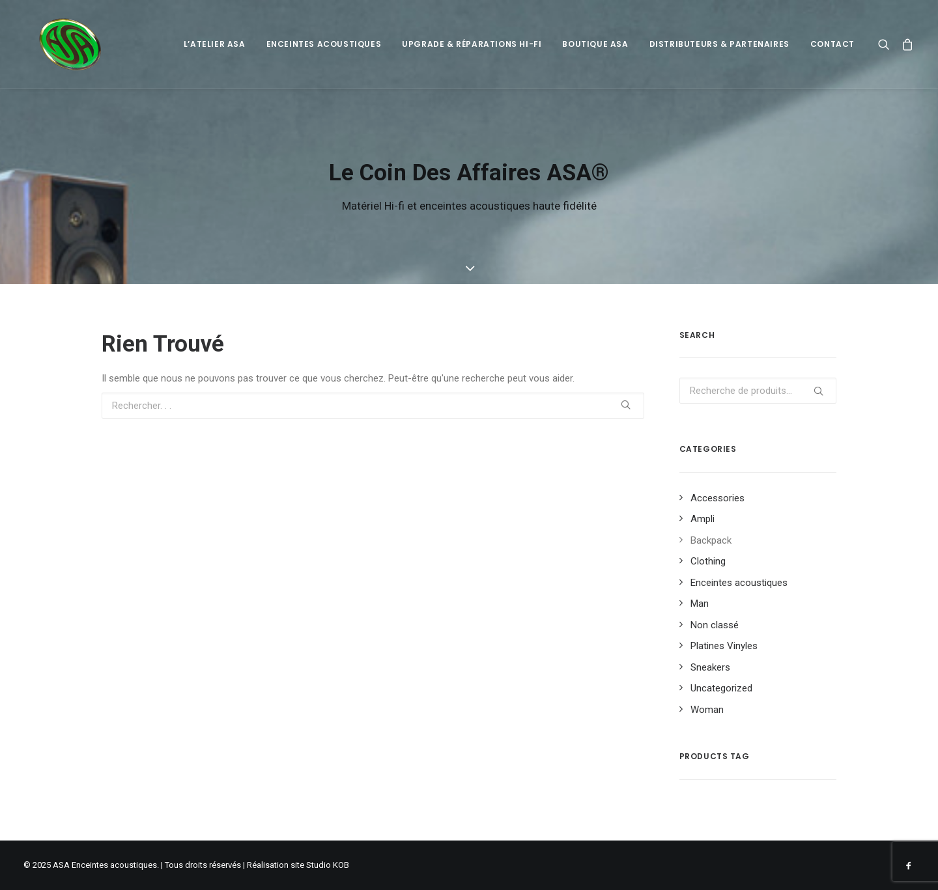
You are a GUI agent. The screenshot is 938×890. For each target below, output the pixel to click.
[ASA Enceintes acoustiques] (56, 44)
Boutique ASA (595, 43)
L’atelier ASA (215, 43)
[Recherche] (887, 44)
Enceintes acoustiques (324, 43)
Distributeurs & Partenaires (719, 43)
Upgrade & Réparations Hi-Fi (471, 43)
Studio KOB (327, 865)
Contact (832, 43)
